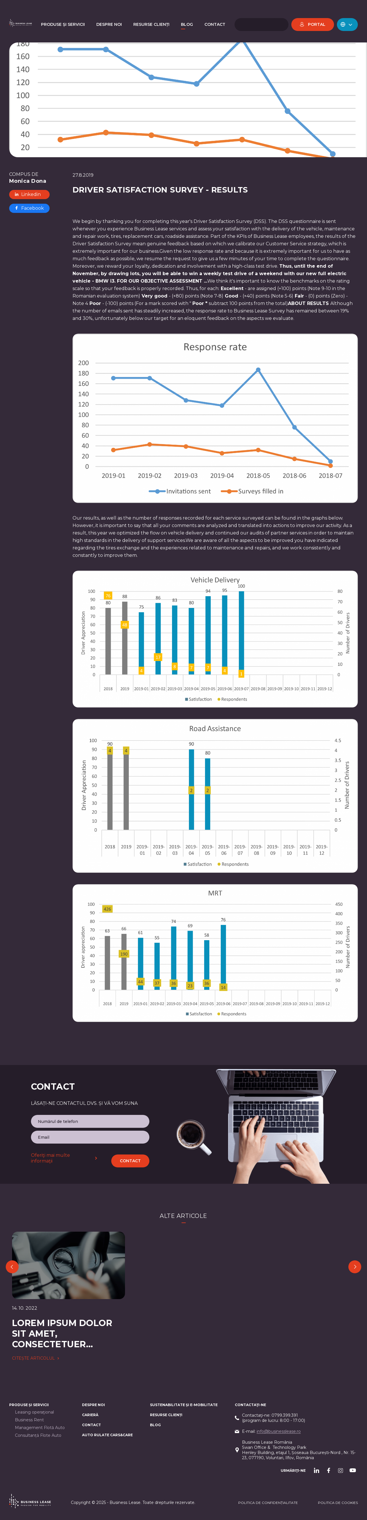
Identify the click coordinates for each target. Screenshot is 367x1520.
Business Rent (29, 1420)
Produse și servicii (29, 1405)
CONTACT (91, 1425)
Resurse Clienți (166, 1415)
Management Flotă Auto (40, 1427)
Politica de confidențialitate (268, 1502)
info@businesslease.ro (279, 1431)
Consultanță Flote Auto (38, 1435)
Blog (155, 1425)
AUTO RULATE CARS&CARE (107, 1435)
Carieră (90, 1415)
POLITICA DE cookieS (338, 1502)
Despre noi (93, 1405)
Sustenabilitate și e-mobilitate (184, 1405)
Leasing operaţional (34, 1412)
